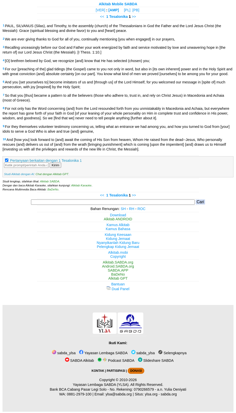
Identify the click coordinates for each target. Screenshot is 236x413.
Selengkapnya (172, 353)
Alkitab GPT (118, 278)
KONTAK (98, 371)
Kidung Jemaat (118, 239)
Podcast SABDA (115, 360)
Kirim (55, 165)
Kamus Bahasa (118, 229)
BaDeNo (52, 189)
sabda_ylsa (64, 353)
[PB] (135, 10)
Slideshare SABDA (156, 360)
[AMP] (114, 10)
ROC (142, 209)
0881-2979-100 (79, 394)
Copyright (118, 256)
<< (102, 17)
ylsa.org (151, 394)
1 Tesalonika (117, 17)
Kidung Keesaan (118, 235)
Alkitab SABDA (49, 181)
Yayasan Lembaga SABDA (103, 353)
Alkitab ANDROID (118, 219)
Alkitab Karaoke (81, 185)
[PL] (127, 10)
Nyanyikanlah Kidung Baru (118, 243)
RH (131, 209)
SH (123, 209)
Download (118, 215)
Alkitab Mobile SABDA (118, 4)
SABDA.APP (118, 270)
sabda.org (169, 394)
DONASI (136, 371)
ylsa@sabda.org (119, 394)
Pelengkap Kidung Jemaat (118, 247)
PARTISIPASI (116, 371)
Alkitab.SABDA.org (118, 262)
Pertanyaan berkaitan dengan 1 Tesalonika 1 (46, 161)
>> (134, 17)
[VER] (100, 10)
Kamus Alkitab (118, 225)
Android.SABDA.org (118, 266)
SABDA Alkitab (79, 360)
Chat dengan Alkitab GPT (52, 174)
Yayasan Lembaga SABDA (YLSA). (101, 385)
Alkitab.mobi (118, 252)
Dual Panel (118, 289)
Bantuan (118, 284)
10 (4, 139)
